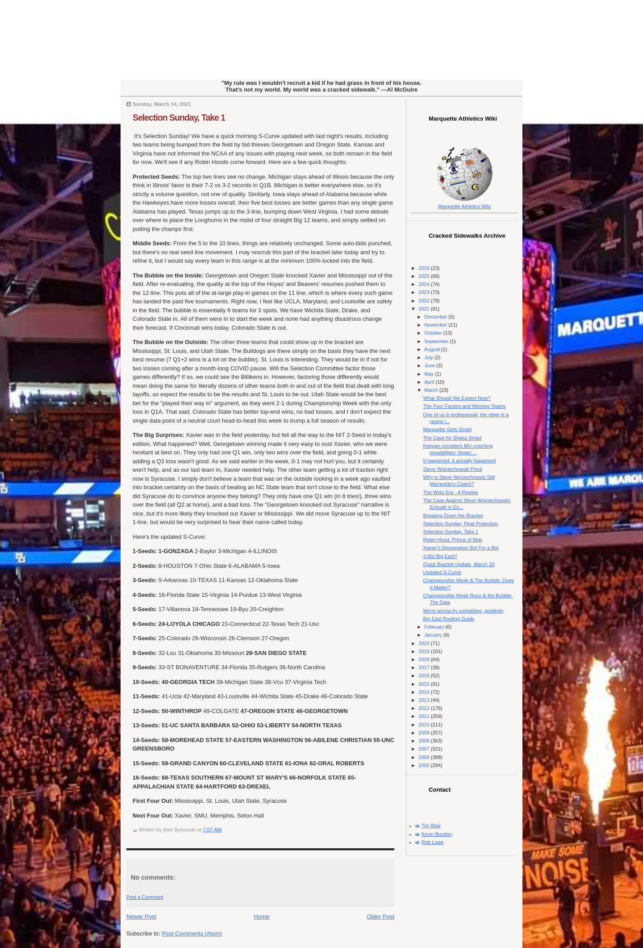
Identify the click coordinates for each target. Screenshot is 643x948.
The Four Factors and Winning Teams (464, 406)
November (436, 324)
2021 (424, 308)
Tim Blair (431, 825)
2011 (424, 716)
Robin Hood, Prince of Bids (453, 539)
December (436, 316)
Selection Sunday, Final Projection (460, 523)
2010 (424, 724)
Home (262, 916)
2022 (424, 300)
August (432, 349)
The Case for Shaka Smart (452, 437)
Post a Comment (144, 897)
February (434, 626)
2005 (424, 765)
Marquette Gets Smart (447, 429)
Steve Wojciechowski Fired (452, 469)
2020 (424, 643)
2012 (424, 708)
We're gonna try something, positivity (463, 610)
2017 (424, 667)
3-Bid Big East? (440, 556)
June (430, 365)
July (429, 357)
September (437, 341)
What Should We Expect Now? (457, 398)
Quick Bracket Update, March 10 (459, 564)
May (429, 374)
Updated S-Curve (442, 572)
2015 (424, 684)
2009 (424, 732)
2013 (424, 700)
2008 (424, 740)
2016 (424, 675)
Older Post (380, 916)
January (433, 635)
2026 (424, 268)
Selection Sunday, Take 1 (179, 117)
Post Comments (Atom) (192, 933)
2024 (424, 284)
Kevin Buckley (437, 834)
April (429, 382)
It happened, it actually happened (459, 460)
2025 (424, 276)
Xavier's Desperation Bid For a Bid (461, 547)
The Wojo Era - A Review (450, 492)
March (431, 390)
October (433, 333)
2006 (424, 757)
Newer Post (141, 916)
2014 (424, 692)
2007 (424, 748)
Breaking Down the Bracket (453, 515)
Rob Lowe (433, 842)
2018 (424, 659)
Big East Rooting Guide (449, 618)
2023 (424, 292)
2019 (424, 651)
